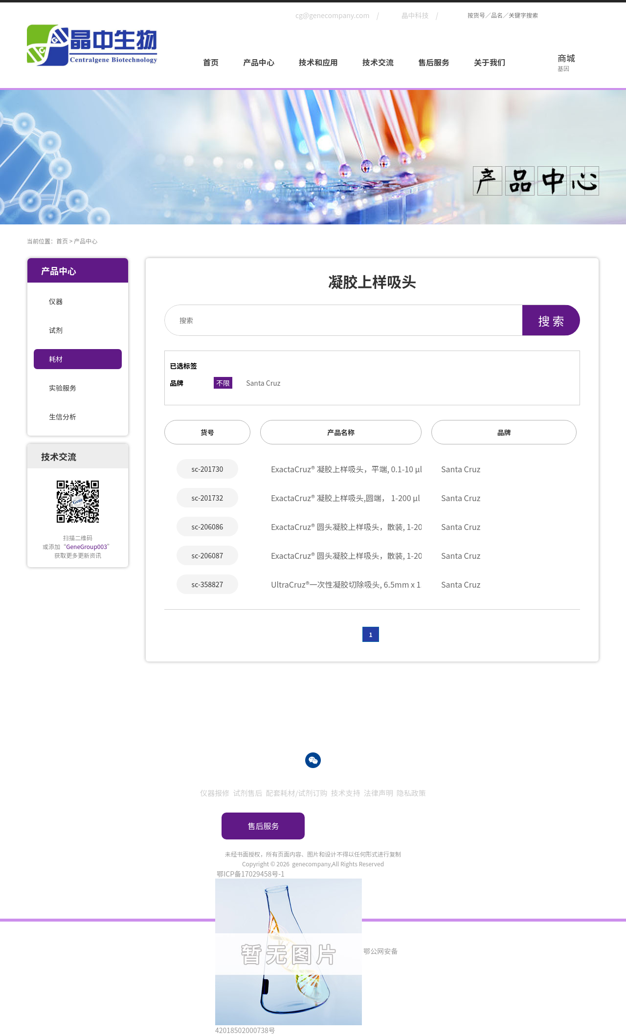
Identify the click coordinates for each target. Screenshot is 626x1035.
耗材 (56, 359)
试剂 (56, 330)
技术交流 (378, 62)
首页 (211, 62)
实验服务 (62, 388)
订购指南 (363, 826)
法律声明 (378, 793)
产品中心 (258, 62)
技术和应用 (318, 62)
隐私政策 (411, 793)
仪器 (56, 301)
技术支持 (345, 793)
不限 (223, 383)
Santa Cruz (263, 383)
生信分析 (62, 416)
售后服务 (433, 62)
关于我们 (489, 62)
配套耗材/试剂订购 (296, 793)
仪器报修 (214, 793)
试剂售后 (247, 793)
